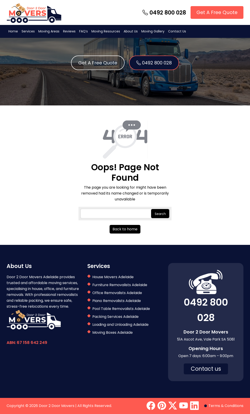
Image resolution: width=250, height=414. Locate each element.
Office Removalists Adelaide (117, 292)
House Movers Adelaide (113, 277)
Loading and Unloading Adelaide (120, 324)
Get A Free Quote (217, 12)
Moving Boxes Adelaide (112, 332)
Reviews (69, 31)
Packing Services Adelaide (115, 316)
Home (13, 31)
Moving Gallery (152, 31)
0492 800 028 (164, 12)
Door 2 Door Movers (56, 405)
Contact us (206, 369)
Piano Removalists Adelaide (116, 300)
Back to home (125, 229)
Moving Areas (48, 31)
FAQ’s (83, 31)
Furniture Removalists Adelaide (119, 284)
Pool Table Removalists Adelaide (121, 308)
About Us (131, 31)
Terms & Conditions (225, 405)
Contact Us (177, 31)
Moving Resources (105, 31)
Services (28, 31)
